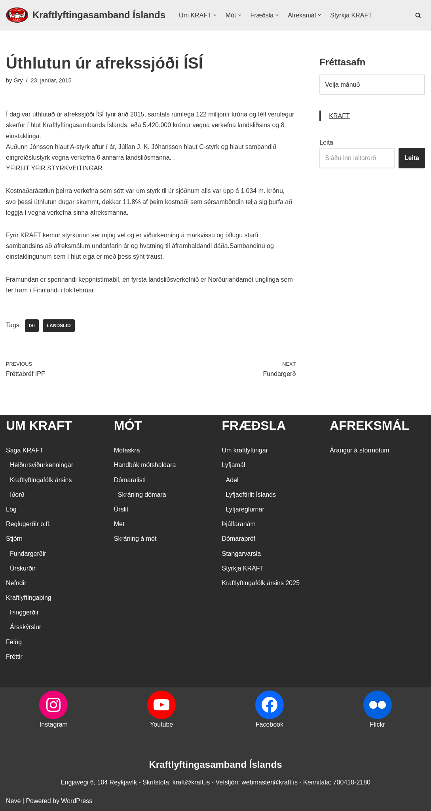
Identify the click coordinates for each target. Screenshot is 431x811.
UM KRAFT (39, 425)
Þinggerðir (24, 612)
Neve (13, 801)
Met (119, 524)
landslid (59, 325)
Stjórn (14, 538)
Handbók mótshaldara (145, 465)
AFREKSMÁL (369, 425)
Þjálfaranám (239, 524)
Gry (18, 80)
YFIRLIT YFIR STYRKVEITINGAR (54, 168)
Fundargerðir (28, 553)
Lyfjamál (233, 465)
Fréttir (14, 656)
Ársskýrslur (25, 627)
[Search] (418, 15)
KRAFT (339, 116)
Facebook (269, 724)
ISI (32, 325)
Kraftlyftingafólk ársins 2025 (261, 583)
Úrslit (121, 509)
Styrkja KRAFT (351, 15)
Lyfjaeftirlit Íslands (251, 494)
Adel (232, 480)
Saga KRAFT (24, 450)
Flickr (377, 724)
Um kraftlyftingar (245, 450)
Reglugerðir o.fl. (28, 524)
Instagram (54, 724)
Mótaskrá (127, 450)
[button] (214, 15)
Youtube (161, 724)
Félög (14, 642)
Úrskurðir (23, 568)
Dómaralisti (130, 480)
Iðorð (17, 494)
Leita (326, 142)
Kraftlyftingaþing (28, 597)
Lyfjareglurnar (245, 509)
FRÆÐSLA (254, 425)
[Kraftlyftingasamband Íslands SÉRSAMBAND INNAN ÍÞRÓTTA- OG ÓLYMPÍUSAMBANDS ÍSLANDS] (85, 15)
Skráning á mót (135, 538)
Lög (11, 509)
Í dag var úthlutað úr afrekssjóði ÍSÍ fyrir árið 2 (70, 114)
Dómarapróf (238, 538)
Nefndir (16, 583)
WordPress (76, 801)
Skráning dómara (142, 494)
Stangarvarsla (241, 553)
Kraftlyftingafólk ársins (41, 480)
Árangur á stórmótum (359, 450)
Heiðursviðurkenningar (41, 465)
